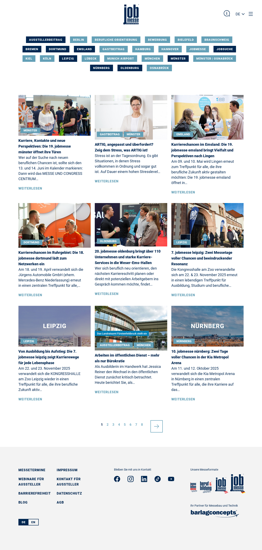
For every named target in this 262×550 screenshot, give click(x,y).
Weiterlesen (30, 188)
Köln (47, 58)
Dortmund (57, 49)
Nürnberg (101, 68)
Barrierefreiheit (34, 493)
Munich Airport (120, 58)
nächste (156, 425)
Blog (23, 502)
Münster (178, 58)
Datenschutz (69, 493)
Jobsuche (225, 49)
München (152, 58)
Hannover (170, 49)
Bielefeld (186, 39)
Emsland (84, 49)
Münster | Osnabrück (214, 58)
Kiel (29, 58)
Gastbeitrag (114, 49)
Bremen (32, 49)
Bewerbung (157, 39)
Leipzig (68, 58)
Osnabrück (159, 68)
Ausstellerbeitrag (45, 39)
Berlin (78, 39)
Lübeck (91, 58)
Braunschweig (216, 39)
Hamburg (143, 49)
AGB (60, 502)
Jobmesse (197, 49)
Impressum (67, 470)
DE (238, 14)
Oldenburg (130, 68)
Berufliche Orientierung (116, 39)
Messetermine (31, 470)
